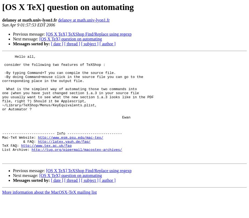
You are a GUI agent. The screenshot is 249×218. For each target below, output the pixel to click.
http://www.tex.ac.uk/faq (46, 164)
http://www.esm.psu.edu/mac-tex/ (70, 154)
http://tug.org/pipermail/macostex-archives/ (77, 168)
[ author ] (108, 44)
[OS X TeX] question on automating (70, 39)
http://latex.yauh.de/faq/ (64, 159)
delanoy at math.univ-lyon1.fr (84, 20)
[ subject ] (89, 44)
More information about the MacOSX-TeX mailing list (49, 213)
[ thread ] (72, 44)
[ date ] (57, 44)
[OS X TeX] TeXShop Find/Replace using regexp (89, 34)
